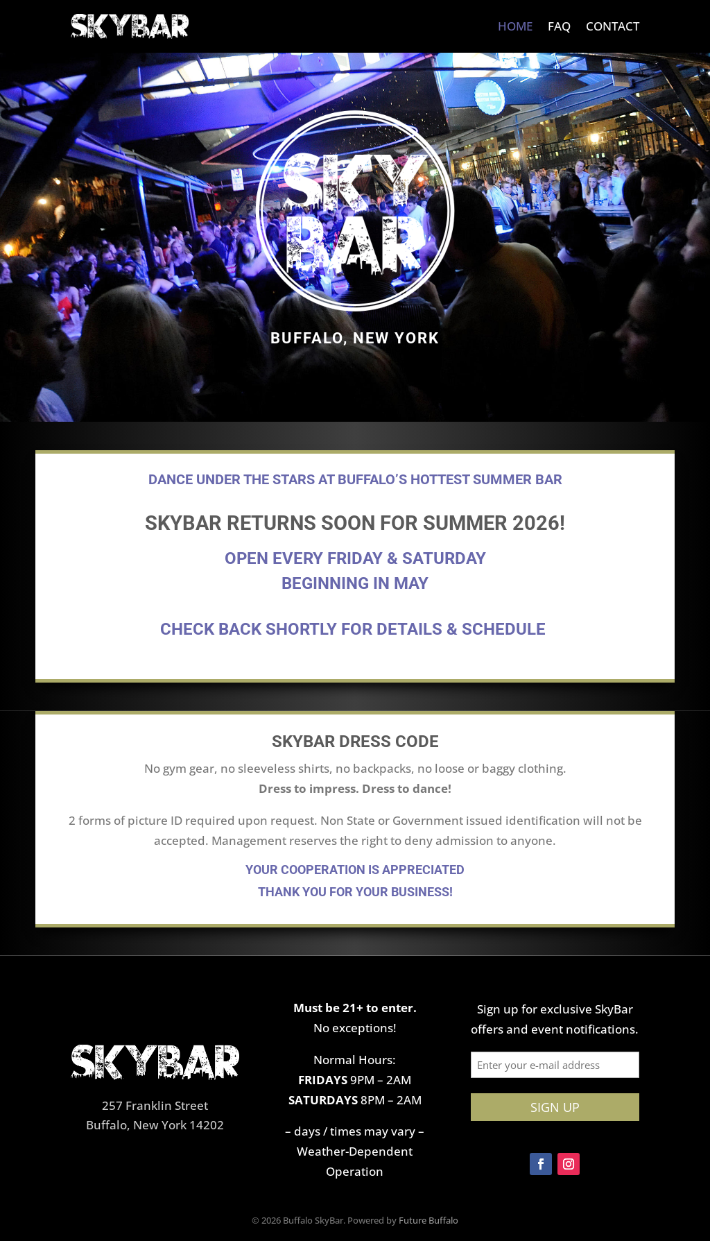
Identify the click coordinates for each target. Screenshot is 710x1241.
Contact (612, 26)
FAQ (559, 26)
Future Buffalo (428, 1220)
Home (515, 26)
